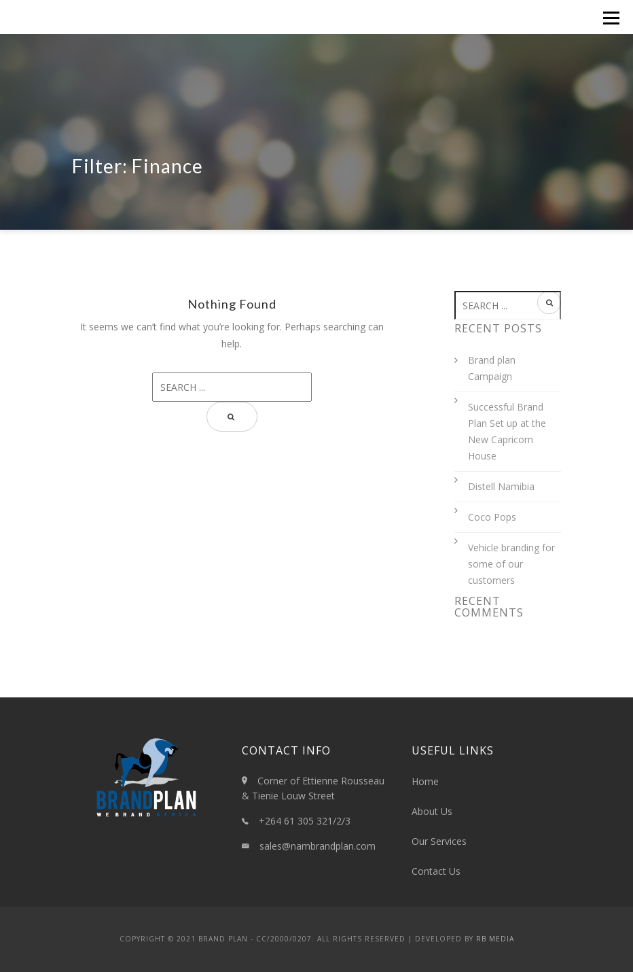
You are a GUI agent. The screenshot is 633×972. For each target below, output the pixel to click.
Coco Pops (492, 516)
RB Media (495, 938)
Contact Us (436, 871)
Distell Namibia (501, 486)
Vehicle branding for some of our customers (511, 564)
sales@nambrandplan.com (317, 845)
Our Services (439, 841)
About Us (432, 811)
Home (425, 781)
